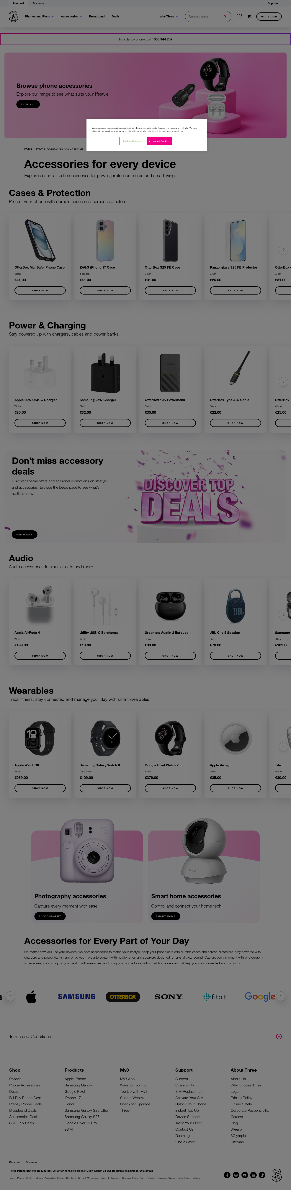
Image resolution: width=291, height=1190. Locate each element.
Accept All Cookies (159, 141)
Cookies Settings (132, 141)
